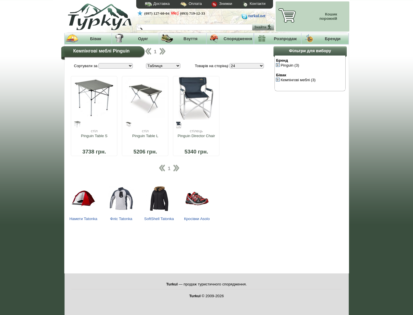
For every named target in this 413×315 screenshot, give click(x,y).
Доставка (155, 4)
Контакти (248, 4)
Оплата (186, 4)
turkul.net (257, 16)
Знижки (217, 4)
